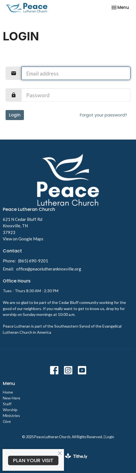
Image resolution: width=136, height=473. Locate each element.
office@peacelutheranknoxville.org (48, 268)
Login (15, 115)
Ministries (11, 415)
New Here (11, 398)
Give (7, 421)
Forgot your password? (103, 115)
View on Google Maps (23, 238)
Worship (10, 409)
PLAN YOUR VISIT (33, 460)
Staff (7, 403)
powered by (68, 456)
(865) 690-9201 (33, 260)
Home (8, 392)
